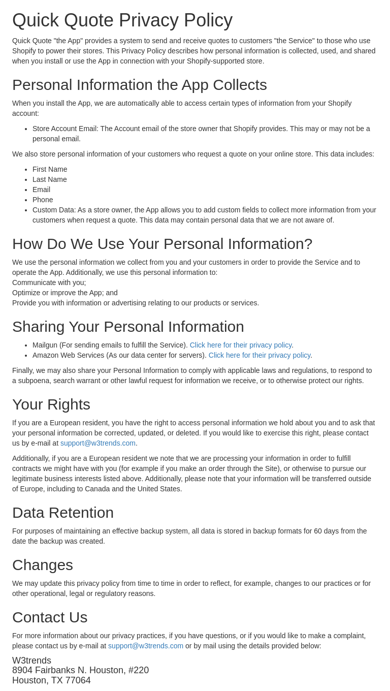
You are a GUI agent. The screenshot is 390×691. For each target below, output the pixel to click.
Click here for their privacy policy (240, 345)
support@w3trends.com (98, 443)
